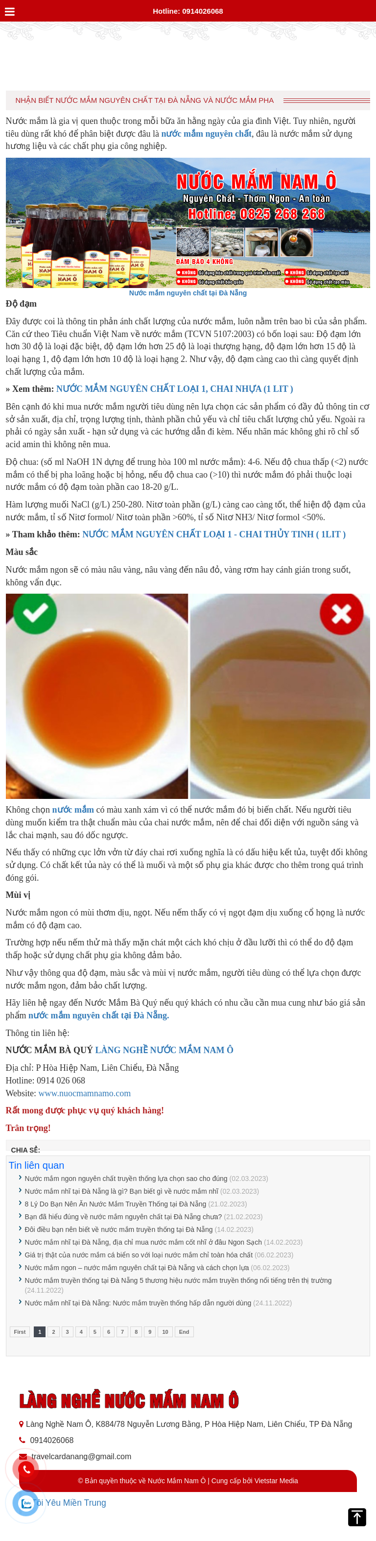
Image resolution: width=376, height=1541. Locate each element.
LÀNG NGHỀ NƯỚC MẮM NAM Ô (164, 1050)
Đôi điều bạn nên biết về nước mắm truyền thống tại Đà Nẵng (119, 1229)
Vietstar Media (276, 1481)
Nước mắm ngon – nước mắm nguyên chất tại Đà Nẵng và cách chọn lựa (137, 1268)
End (184, 1332)
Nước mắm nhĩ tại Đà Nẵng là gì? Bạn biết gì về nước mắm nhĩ (121, 1191)
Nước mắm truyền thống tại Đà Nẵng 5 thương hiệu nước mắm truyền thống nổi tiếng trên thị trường (178, 1280)
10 (165, 1332)
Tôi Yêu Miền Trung (68, 1503)
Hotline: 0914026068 (188, 11)
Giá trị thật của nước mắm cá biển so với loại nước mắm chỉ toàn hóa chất (139, 1255)
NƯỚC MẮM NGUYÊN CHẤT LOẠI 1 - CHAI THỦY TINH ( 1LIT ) (214, 534)
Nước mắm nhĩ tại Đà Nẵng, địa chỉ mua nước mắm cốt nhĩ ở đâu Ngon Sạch (143, 1242)
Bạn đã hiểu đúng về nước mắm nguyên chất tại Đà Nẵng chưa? (123, 1217)
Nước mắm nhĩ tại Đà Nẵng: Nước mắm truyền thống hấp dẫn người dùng (138, 1303)
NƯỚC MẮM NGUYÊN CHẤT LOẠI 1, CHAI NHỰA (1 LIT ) (174, 389)
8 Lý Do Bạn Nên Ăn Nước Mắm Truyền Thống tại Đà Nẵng (116, 1204)
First (20, 1332)
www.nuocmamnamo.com (85, 1093)
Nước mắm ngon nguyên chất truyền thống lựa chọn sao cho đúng (126, 1178)
